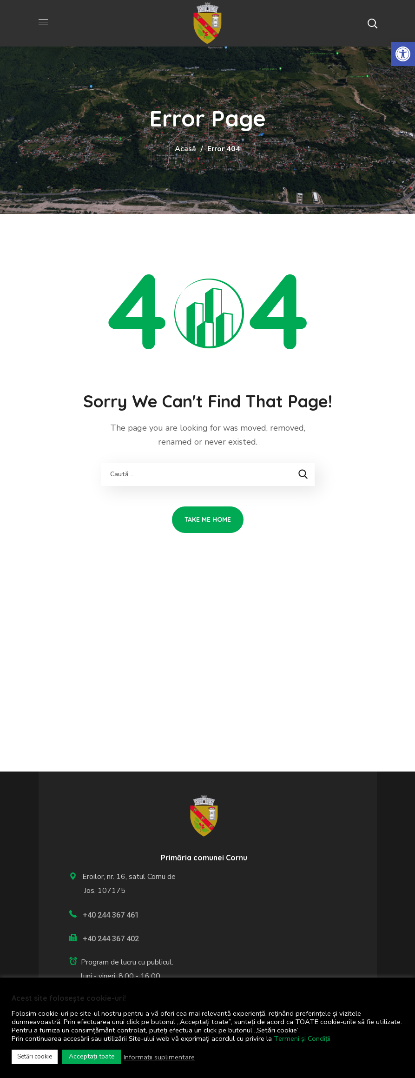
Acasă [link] (185, 149)
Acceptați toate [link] (92, 1056)
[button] (372, 23)
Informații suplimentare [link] (159, 1057)
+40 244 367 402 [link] (111, 938)
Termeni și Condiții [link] (302, 1038)
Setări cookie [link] (34, 1056)
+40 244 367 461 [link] (111, 915)
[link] (403, 54)
